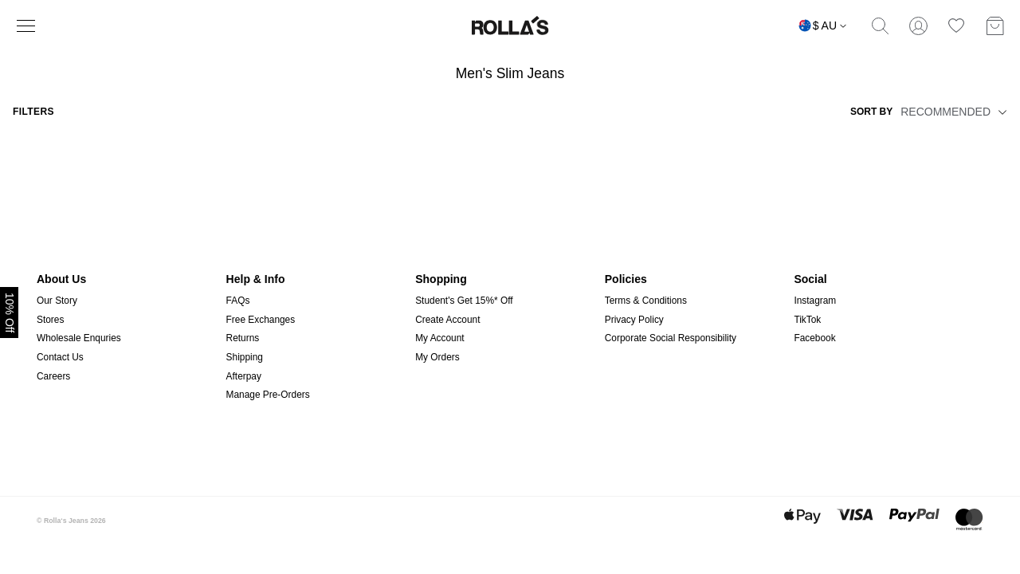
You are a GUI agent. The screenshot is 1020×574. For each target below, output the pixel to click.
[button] (1000, 111)
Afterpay (243, 376)
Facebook (814, 338)
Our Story (57, 300)
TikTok (807, 319)
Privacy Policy (634, 319)
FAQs (238, 300)
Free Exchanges (261, 319)
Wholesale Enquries (79, 338)
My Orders (437, 357)
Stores (50, 319)
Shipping (244, 357)
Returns (243, 338)
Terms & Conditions (646, 300)
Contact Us (60, 357)
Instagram (815, 300)
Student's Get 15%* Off (463, 300)
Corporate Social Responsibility (670, 338)
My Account (439, 338)
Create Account (447, 319)
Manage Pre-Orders (268, 394)
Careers (53, 376)
